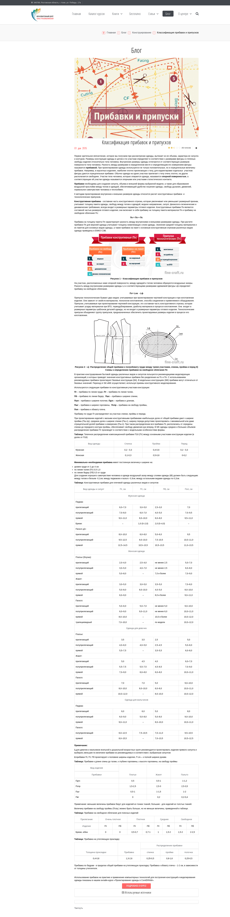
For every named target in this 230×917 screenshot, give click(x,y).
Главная (111, 32)
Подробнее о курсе (136, 885)
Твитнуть (78, 908)
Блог (124, 32)
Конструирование (141, 32)
